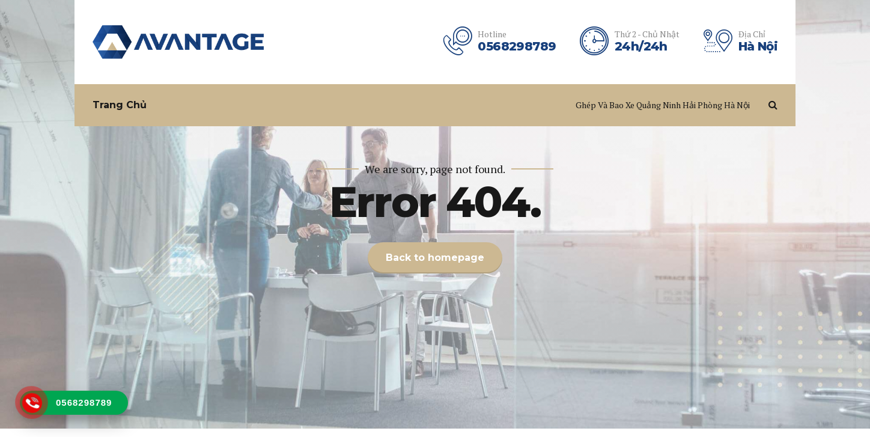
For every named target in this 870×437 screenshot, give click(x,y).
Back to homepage (435, 257)
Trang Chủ (120, 105)
